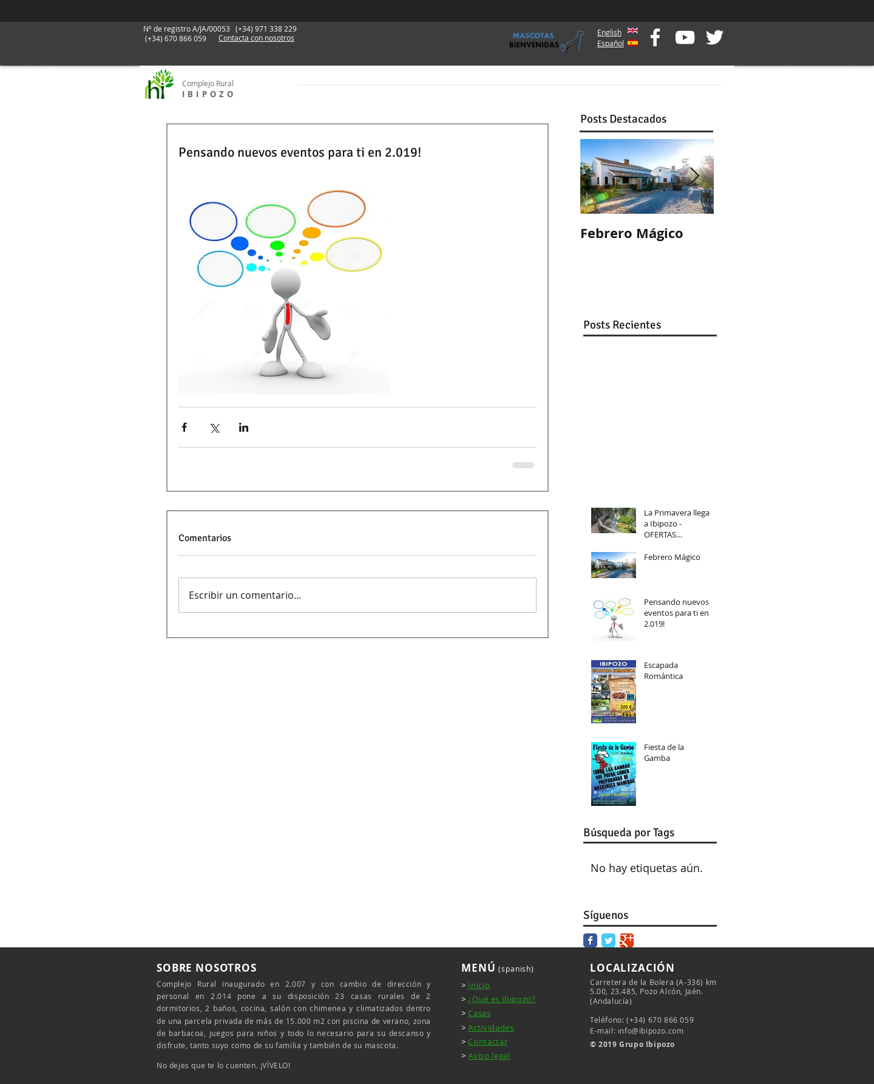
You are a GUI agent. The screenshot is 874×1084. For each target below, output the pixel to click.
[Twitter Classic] (608, 940)
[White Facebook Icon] (655, 37)
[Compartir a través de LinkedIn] (243, 427)
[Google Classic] (627, 940)
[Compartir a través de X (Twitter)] (214, 427)
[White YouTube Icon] (685, 37)
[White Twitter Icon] (715, 37)
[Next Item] (694, 176)
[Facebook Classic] (590, 940)
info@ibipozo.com (651, 1030)
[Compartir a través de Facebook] (184, 427)
